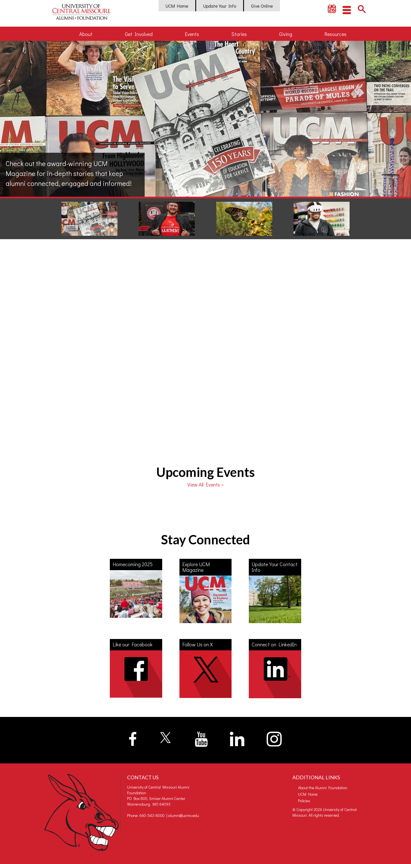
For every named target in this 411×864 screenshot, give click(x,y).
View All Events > (205, 484)
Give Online (262, 6)
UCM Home (177, 6)
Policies (304, 800)
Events (192, 34)
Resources (335, 34)
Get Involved (139, 34)
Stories (239, 34)
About (86, 34)
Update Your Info (219, 6)
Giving (285, 34)
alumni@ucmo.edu (183, 815)
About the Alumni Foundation (322, 787)
